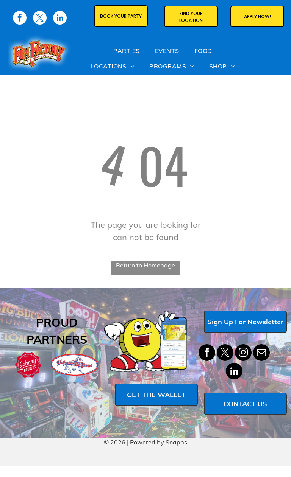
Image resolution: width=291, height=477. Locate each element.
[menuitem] (126, 50)
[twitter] (225, 353)
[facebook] (207, 353)
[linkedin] (234, 372)
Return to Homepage (145, 265)
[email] (261, 353)
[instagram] (243, 353)
